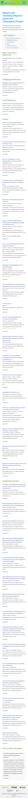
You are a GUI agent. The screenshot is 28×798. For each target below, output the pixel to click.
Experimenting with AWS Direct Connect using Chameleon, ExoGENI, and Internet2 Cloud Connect (13, 338)
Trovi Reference (10, 42)
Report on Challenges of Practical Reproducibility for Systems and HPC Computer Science (12, 161)
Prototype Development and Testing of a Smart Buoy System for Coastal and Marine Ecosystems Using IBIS (13, 559)
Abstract (8, 496)
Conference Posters (11, 46)
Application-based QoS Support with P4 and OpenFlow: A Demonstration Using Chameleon (14, 465)
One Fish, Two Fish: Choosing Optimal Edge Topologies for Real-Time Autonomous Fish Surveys (13, 646)
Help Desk (19, 796)
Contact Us (13, 796)
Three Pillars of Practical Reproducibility (13, 103)
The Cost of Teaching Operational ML (12, 122)
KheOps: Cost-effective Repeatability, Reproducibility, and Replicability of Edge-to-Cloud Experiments (13, 222)
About (8, 796)
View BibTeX (5, 74)
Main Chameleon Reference (13, 38)
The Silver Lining (6, 303)
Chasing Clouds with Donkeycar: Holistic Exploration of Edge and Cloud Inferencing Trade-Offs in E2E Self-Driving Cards (13, 628)
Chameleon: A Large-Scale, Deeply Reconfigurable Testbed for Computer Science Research (12, 357)
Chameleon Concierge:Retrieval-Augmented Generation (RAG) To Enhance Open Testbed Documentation (13, 486)
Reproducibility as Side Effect (10, 733)
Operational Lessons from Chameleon (12, 375)
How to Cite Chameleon (12, 47)
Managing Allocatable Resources (10, 392)
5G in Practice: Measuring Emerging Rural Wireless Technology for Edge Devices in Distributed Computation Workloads (13, 540)
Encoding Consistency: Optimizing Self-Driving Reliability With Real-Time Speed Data (12, 182)
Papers (8, 44)
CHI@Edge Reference (11, 40)
